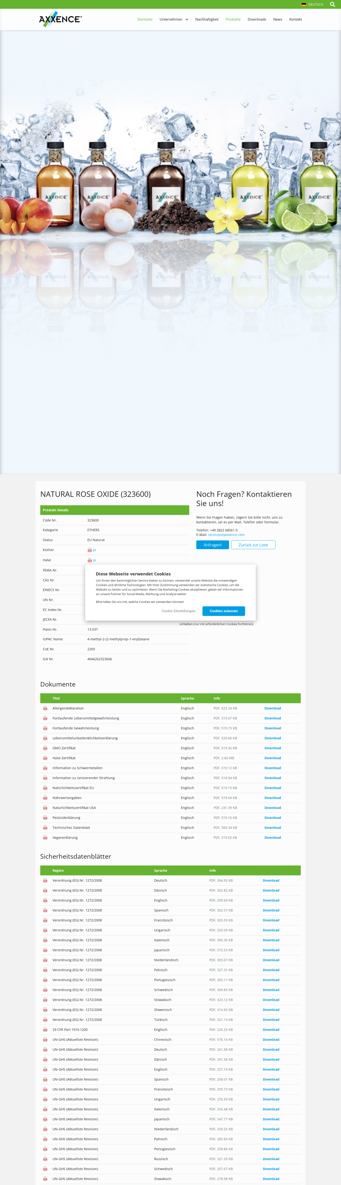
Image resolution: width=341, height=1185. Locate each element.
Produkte (233, 19)
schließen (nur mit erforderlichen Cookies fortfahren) (216, 624)
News (277, 19)
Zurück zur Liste (253, 545)
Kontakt (295, 19)
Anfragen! (213, 545)
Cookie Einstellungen (178, 611)
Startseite (145, 19)
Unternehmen (171, 19)
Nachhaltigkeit (207, 19)
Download (273, 708)
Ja (91, 550)
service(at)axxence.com (226, 534)
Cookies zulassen (224, 611)
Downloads (257, 19)
